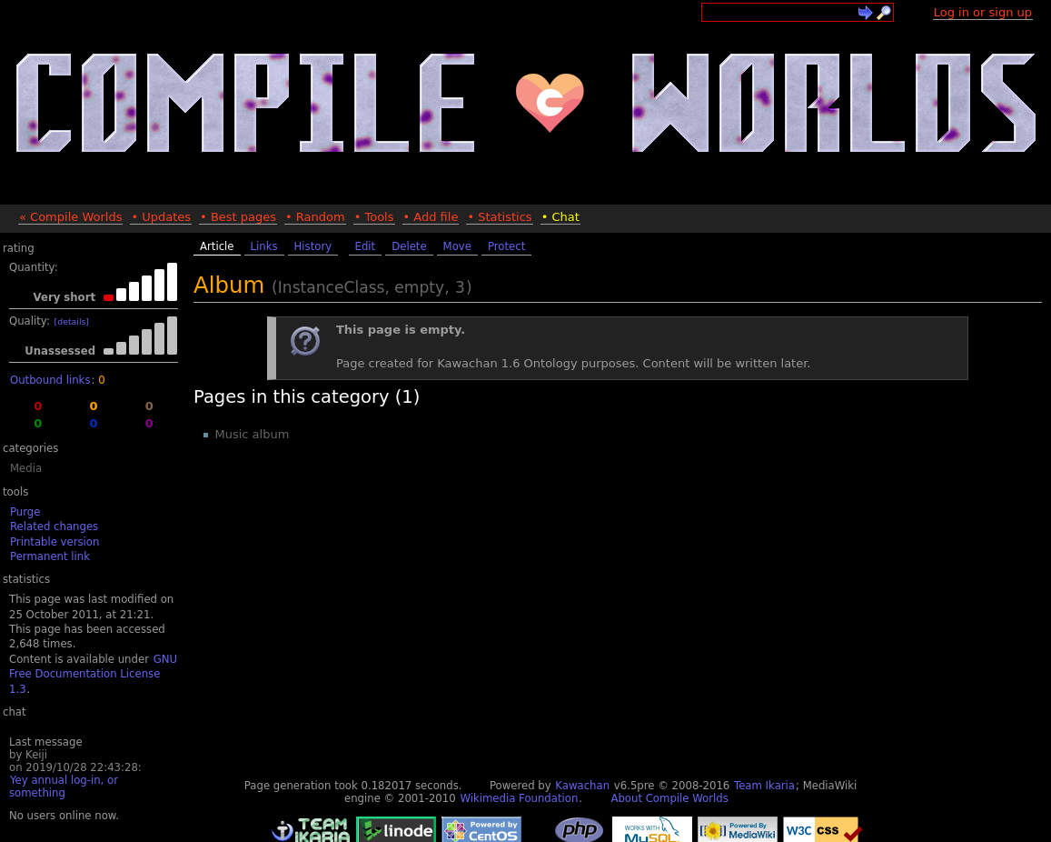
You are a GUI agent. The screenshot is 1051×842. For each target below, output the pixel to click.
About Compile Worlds (669, 798)
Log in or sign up (983, 12)
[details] (72, 321)
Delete (409, 246)
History (313, 246)
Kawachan (582, 785)
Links (264, 246)
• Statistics (499, 217)
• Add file (431, 217)
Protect (506, 246)
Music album (252, 434)
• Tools (374, 217)
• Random (315, 217)
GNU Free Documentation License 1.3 (93, 674)
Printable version (54, 542)
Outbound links (50, 380)
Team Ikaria (764, 785)
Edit (365, 246)
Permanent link (50, 556)
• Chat (560, 217)
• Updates (161, 217)
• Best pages (238, 217)
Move (457, 246)
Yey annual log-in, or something (63, 786)
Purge (25, 512)
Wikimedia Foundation (519, 798)
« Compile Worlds (70, 217)
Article (217, 246)
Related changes (54, 526)
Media (26, 468)
